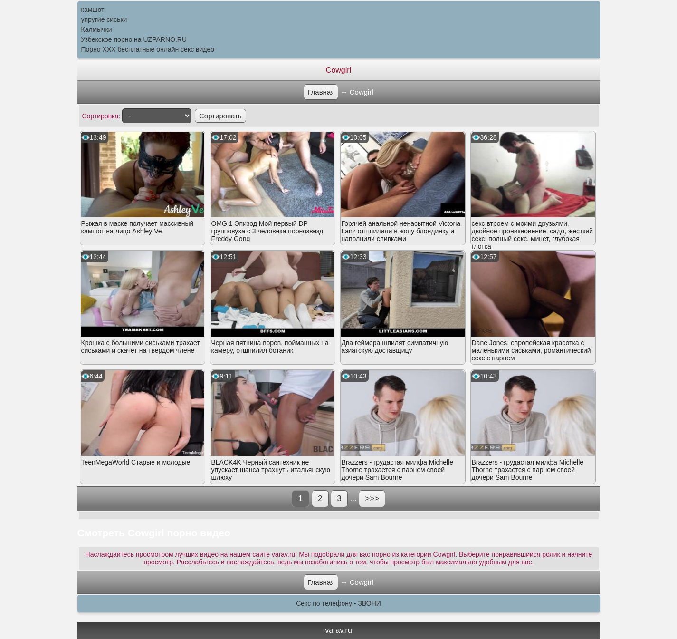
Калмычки (96, 29)
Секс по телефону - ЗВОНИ (338, 603)
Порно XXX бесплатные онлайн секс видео (148, 49)
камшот (93, 9)
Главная (320, 92)
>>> (372, 498)
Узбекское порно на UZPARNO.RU (134, 39)
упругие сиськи (104, 19)
